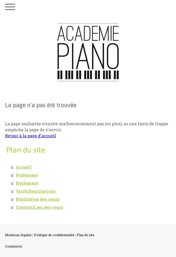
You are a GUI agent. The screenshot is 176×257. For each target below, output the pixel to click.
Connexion (13, 246)
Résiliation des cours (37, 199)
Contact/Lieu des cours (39, 207)
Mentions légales (18, 235)
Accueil (23, 167)
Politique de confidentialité (54, 235)
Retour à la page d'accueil (30, 135)
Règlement (27, 183)
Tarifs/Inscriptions (36, 191)
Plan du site (85, 235)
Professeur (27, 175)
